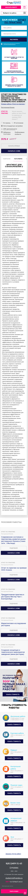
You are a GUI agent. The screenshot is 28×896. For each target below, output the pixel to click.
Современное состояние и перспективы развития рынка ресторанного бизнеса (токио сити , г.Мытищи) (13, 540)
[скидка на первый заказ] (24, 7)
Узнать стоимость (12, 694)
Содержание (6, 158)
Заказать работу (11, 7)
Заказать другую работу (13, 854)
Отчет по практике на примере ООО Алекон (14, 569)
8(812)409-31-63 (14, 863)
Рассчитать (14, 39)
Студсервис (14, 867)
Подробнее (14, 548)
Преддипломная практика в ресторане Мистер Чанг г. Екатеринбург (12, 597)
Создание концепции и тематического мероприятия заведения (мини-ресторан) (13, 652)
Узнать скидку (14, 891)
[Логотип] (14, 2)
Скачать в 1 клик (13, 553)
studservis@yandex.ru (14, 878)
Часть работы (18, 158)
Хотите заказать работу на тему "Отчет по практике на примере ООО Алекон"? (19, 115)
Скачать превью (14, 146)
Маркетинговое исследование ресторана (13, 624)
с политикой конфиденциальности (9, 44)
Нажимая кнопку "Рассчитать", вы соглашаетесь (11, 44)
